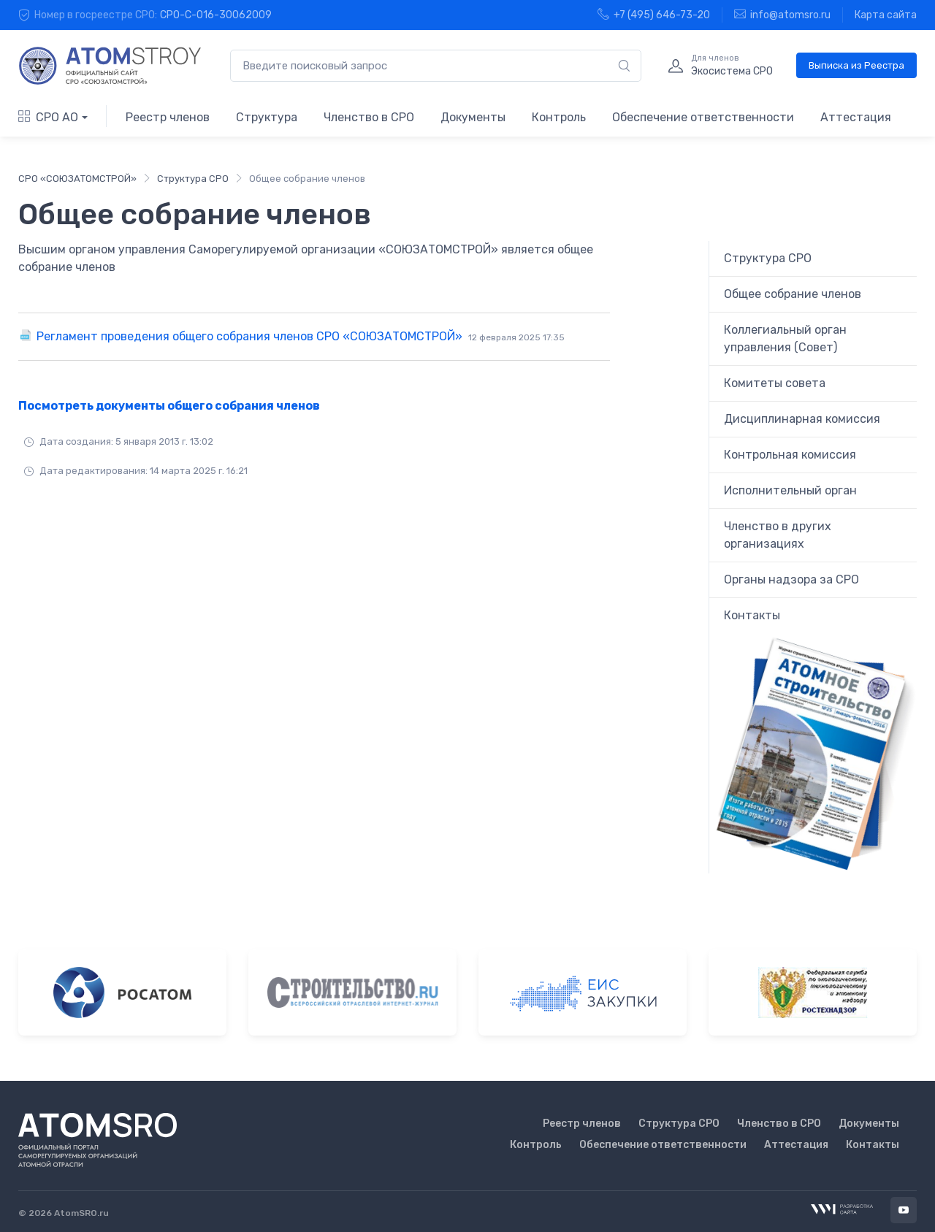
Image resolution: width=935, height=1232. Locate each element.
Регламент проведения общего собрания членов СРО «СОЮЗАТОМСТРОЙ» (301, 336)
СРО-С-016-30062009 (216, 15)
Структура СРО (193, 178)
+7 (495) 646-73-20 (654, 14)
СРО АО (48, 117)
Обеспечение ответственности (703, 117)
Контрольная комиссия (790, 455)
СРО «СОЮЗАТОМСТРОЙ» (77, 178)
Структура (266, 117)
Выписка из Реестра (856, 65)
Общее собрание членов (792, 294)
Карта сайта (886, 15)
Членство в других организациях (777, 535)
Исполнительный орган (790, 490)
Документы (472, 117)
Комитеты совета (774, 383)
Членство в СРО (369, 117)
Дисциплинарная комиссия (802, 419)
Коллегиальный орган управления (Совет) (785, 338)
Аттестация (855, 117)
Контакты (752, 615)
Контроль (559, 117)
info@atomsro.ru (782, 14)
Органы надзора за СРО (791, 579)
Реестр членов (168, 117)
